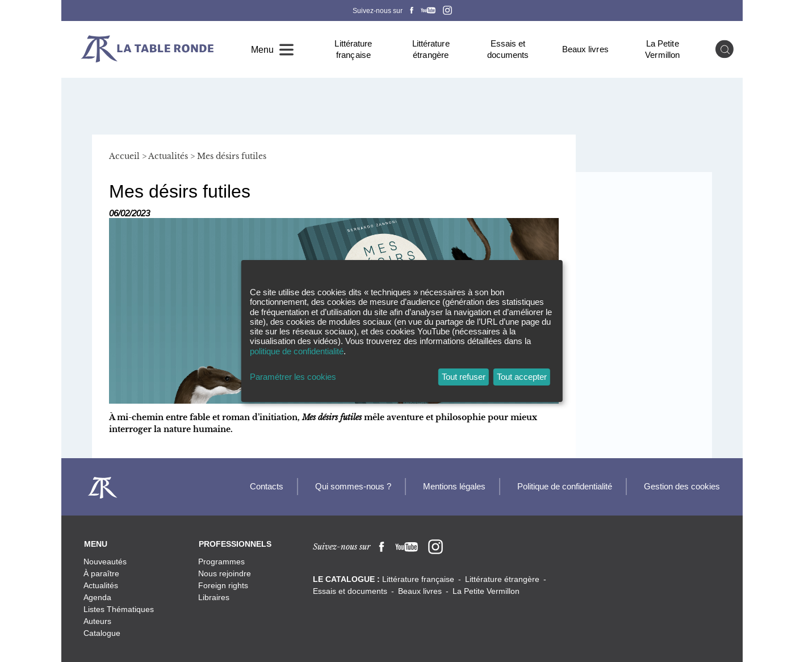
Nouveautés (105, 561)
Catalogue (101, 633)
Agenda (97, 597)
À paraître (101, 573)
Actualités (168, 156)
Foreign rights (223, 585)
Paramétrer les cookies (293, 377)
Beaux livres (585, 49)
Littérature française (353, 49)
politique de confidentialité (297, 351)
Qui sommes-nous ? (353, 486)
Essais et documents (508, 49)
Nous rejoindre (224, 573)
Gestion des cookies (682, 486)
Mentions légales (454, 486)
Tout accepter (522, 377)
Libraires (213, 597)
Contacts (266, 486)
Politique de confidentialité (564, 486)
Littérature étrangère (431, 49)
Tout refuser (463, 377)
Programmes (221, 561)
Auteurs (97, 621)
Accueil (124, 156)
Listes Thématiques (118, 609)
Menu (262, 49)
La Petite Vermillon (662, 49)
